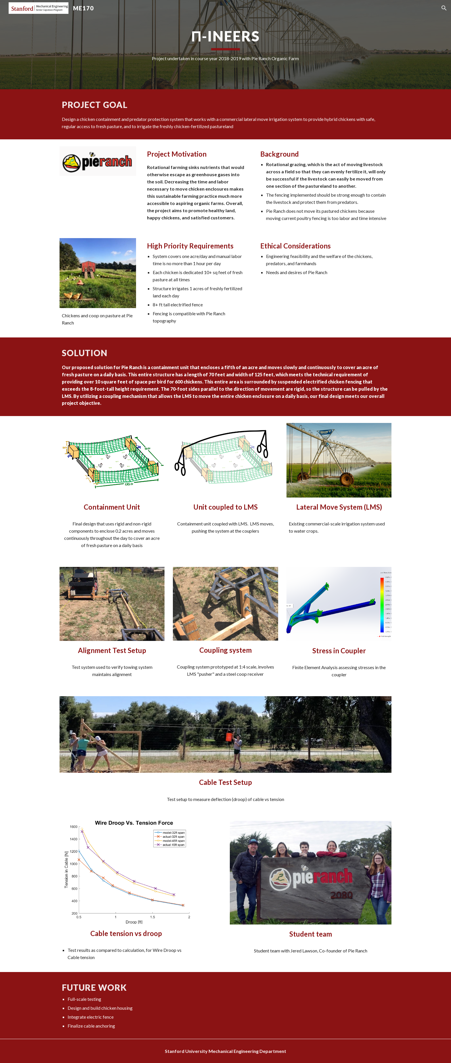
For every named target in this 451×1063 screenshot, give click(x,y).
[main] (225, 44)
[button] (444, 8)
